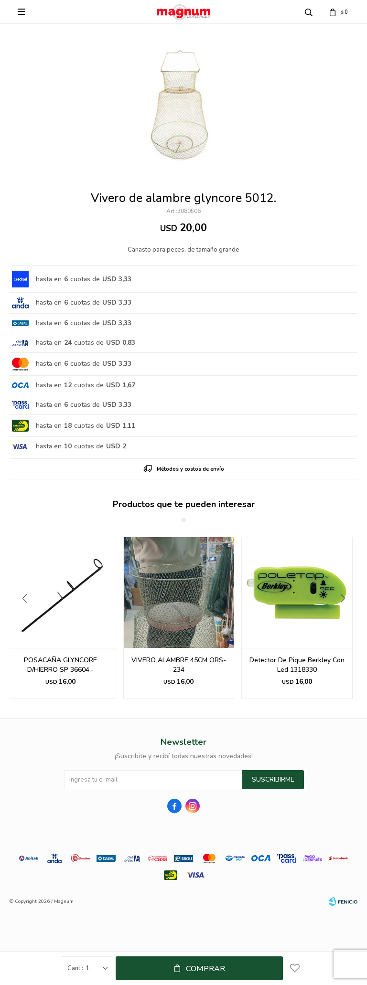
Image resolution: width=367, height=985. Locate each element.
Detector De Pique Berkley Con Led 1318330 (297, 665)
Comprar (205, 969)
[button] (346, 617)
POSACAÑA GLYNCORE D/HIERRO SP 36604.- (60, 665)
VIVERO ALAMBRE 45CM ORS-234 (178, 665)
